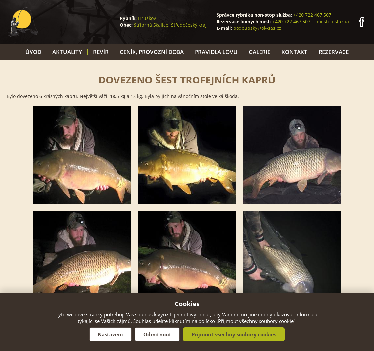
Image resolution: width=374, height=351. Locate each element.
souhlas (144, 314)
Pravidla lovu (216, 52)
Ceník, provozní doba (152, 52)
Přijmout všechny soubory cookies (234, 334)
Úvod (33, 52)
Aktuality (67, 52)
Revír (101, 52)
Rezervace (334, 52)
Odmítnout (157, 334)
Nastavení (110, 334)
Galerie (259, 52)
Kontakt (294, 52)
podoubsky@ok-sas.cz (257, 28)
